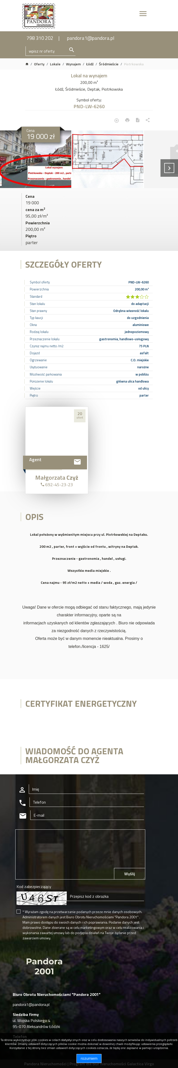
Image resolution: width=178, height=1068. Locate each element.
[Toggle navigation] (143, 14)
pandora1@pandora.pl (90, 38)
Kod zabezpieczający (33, 886)
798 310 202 (39, 38)
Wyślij (129, 874)
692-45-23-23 (57, 484)
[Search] (51, 51)
